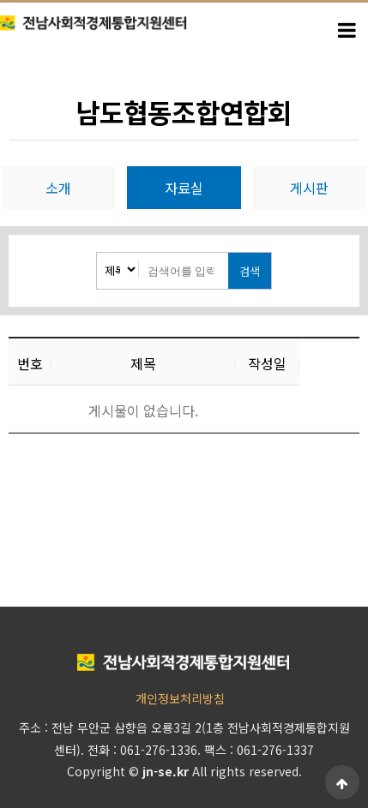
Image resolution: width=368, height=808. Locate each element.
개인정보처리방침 (180, 698)
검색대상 (97, 253)
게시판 (309, 187)
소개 (58, 187)
